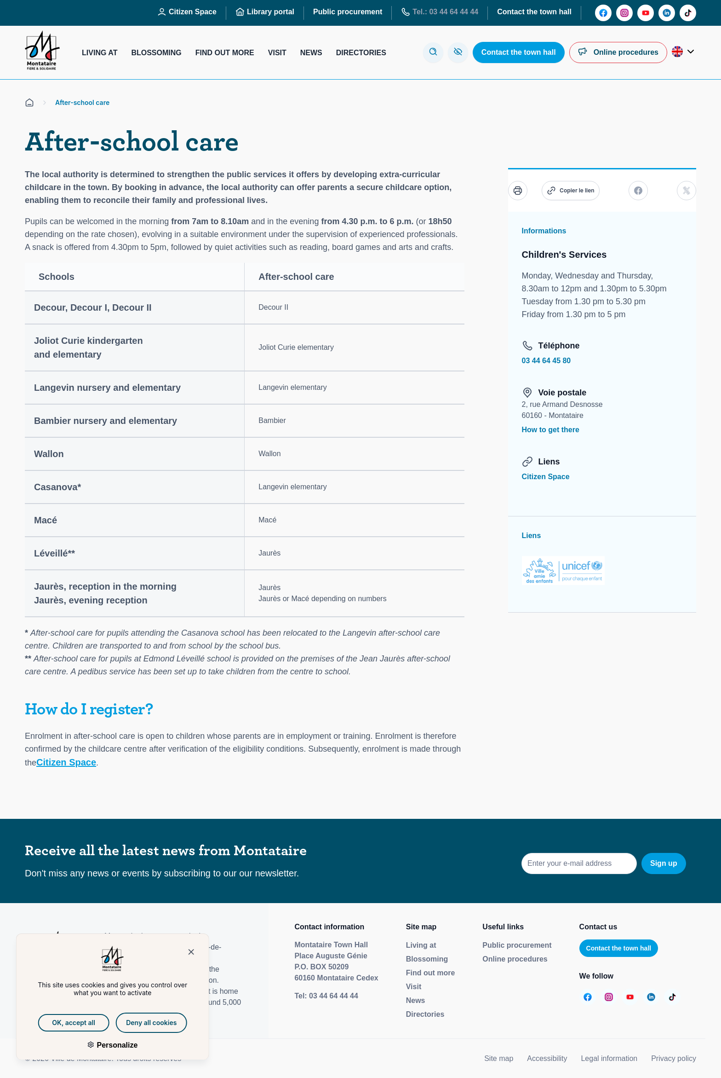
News (415, 1000)
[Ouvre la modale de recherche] (433, 52)
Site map (498, 1058)
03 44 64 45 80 (546, 361)
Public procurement (516, 945)
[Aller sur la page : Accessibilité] (458, 52)
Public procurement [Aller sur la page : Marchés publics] (347, 12)
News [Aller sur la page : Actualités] (311, 53)
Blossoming (427, 959)
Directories (425, 1014)
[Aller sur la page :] (603, 12)
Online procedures (514, 959)
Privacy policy (673, 1058)
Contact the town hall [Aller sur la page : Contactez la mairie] (534, 12)
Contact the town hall (619, 948)
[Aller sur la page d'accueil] (29, 102)
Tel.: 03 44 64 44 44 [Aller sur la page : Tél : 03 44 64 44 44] (439, 12)
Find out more (430, 973)
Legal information (609, 1058)
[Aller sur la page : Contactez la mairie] (519, 52)
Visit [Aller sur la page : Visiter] (277, 53)
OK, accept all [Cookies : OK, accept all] (61, 1022)
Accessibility (547, 1058)
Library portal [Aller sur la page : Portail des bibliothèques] (264, 12)
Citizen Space (66, 762)
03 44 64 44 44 (333, 996)
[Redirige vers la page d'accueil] (42, 52)
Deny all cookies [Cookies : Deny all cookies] (139, 1022)
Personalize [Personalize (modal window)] (103, 1045)
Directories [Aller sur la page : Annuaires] (361, 53)
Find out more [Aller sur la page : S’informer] (224, 53)
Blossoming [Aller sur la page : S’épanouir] (156, 53)
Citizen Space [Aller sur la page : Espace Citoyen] (187, 12)
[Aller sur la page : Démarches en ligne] (618, 52)
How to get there (550, 430)
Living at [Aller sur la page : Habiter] (99, 53)
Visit (414, 987)
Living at (421, 945)
